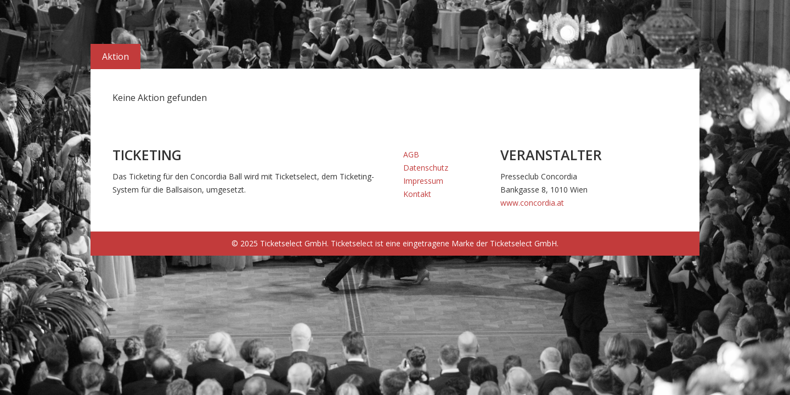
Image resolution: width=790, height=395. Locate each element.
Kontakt (417, 194)
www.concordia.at (532, 203)
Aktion (115, 56)
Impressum (423, 181)
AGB (411, 154)
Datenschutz (425, 167)
